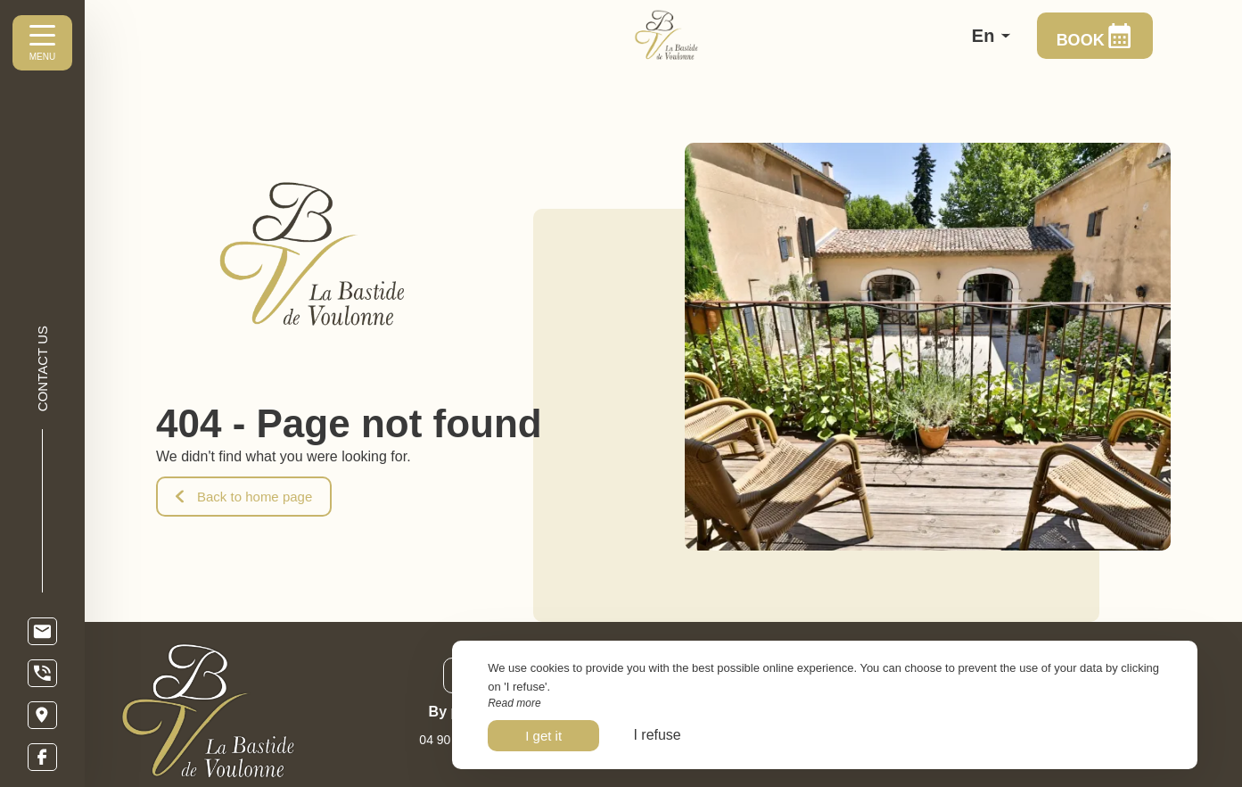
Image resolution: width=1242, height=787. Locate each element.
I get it (543, 735)
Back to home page (244, 496)
